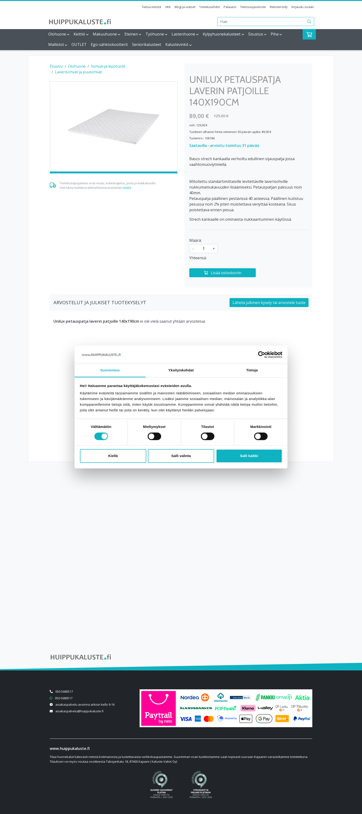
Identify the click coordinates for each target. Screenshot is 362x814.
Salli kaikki (249, 456)
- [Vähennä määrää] (193, 248)
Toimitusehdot (209, 7)
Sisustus (255, 34)
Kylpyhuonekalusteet (221, 34)
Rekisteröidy (279, 7)
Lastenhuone (183, 34)
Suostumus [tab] (110, 370)
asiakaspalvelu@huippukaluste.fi (79, 711)
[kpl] (203, 249)
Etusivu (56, 66)
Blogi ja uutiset (185, 7)
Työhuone (155, 34)
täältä (127, 187)
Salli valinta (181, 456)
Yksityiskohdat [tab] (181, 370)
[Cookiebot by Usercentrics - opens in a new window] (261, 354)
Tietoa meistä (151, 7)
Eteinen (131, 34)
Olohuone (57, 34)
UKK (168, 7)
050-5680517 (64, 691)
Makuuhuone (105, 34)
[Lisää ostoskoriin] (222, 272)
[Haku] (309, 21)
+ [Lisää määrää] (214, 248)
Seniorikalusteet (146, 44)
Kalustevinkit (176, 44)
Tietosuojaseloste (253, 7)
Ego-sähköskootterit (109, 44)
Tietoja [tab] (252, 370)
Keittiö (79, 34)
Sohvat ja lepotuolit (108, 66)
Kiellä (113, 456)
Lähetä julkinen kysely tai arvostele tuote (269, 302)
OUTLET (79, 44)
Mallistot (56, 44)
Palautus (230, 7)
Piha (274, 34)
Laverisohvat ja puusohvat (78, 72)
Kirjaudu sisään (302, 7)
